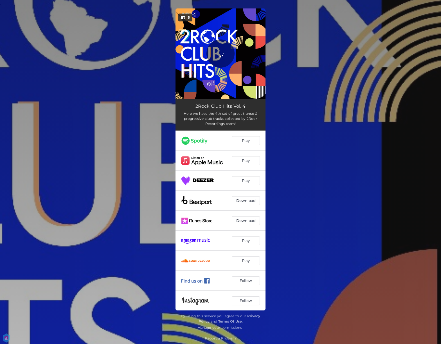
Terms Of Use (230, 321)
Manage (204, 327)
